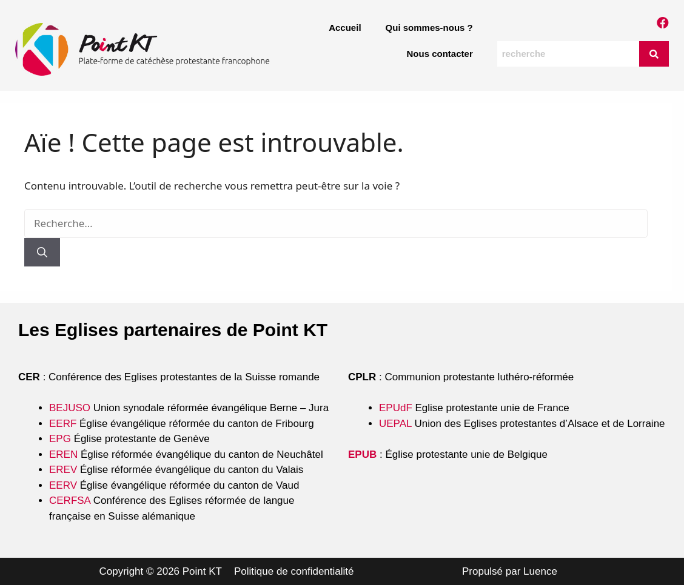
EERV (63, 485)
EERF (62, 423)
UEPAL (395, 423)
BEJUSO (71, 408)
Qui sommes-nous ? (429, 27)
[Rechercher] (42, 252)
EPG (60, 439)
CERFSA (69, 500)
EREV (63, 469)
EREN (63, 454)
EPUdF (395, 408)
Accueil (345, 27)
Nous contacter (440, 53)
